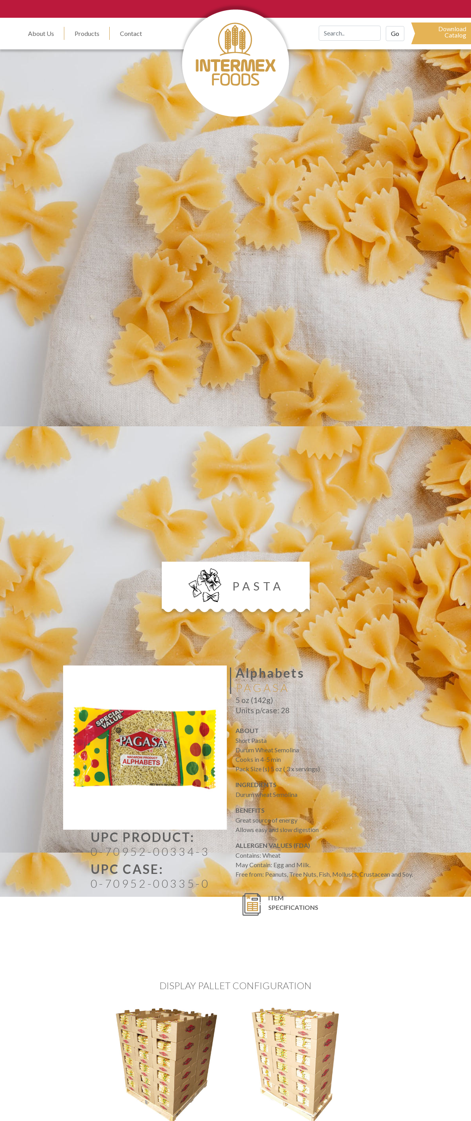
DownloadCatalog (452, 32)
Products (87, 33)
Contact (131, 33)
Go (395, 33)
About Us (41, 33)
